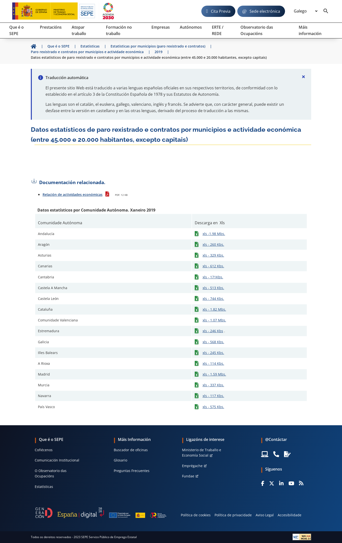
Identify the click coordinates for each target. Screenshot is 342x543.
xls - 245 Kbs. (213, 352)
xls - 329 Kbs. (213, 255)
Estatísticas (44, 486)
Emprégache (192, 465)
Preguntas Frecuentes (131, 470)
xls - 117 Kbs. (213, 395)
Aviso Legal (265, 515)
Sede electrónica (265, 11)
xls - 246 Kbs (213, 331)
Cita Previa (220, 11)
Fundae (188, 476)
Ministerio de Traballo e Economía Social (201, 453)
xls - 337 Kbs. (213, 385)
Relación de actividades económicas (73, 194)
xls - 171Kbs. (213, 277)
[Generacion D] (101, 512)
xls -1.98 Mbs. (214, 233)
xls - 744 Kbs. (213, 298)
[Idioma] (305, 11)
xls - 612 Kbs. (213, 266)
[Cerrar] (303, 77)
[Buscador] (326, 11)
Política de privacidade (233, 515)
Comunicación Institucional (57, 460)
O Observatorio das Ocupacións (51, 473)
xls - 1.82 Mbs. (214, 309)
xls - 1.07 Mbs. (214, 320)
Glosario (120, 460)
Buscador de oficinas (131, 450)
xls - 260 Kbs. (213, 244)
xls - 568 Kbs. (213, 342)
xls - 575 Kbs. (213, 406)
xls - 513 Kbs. (213, 287)
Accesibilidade (289, 515)
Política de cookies (196, 515)
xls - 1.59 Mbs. (214, 374)
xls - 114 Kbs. (213, 363)
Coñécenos (44, 450)
